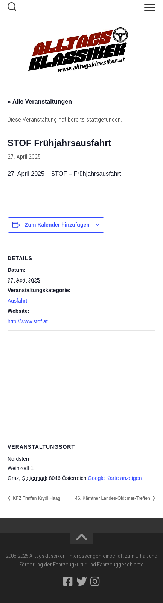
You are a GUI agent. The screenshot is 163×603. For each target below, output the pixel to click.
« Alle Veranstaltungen (40, 101)
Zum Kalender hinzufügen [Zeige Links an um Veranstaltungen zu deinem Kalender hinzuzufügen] (57, 225)
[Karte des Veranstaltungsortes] (81, 385)
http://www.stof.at (28, 321)
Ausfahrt (17, 301)
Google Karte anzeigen (115, 478)
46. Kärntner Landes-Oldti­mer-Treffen (113, 498)
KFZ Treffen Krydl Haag (36, 498)
